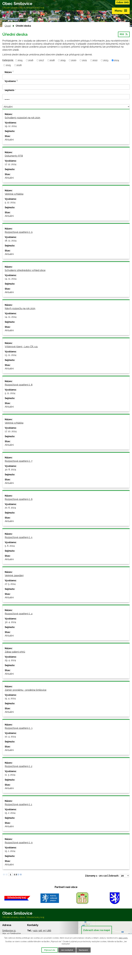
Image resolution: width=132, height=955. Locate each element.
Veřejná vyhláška (14, 194)
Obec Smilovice (23, 5)
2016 (30, 60)
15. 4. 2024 (10, 699)
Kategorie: (8, 60)
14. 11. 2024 (10, 279)
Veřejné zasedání (14, 576)
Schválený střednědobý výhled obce (25, 270)
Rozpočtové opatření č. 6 (18, 499)
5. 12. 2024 (10, 203)
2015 (20, 60)
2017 (41, 60)
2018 (52, 60)
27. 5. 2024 (10, 584)
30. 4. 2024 (10, 622)
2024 (116, 60)
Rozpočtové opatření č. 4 (18, 614)
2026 (19, 65)
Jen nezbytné (67, 950)
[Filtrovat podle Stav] (66, 107)
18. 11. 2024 (10, 241)
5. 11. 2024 (10, 393)
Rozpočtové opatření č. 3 (18, 728)
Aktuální (9, 140)
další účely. (123, 938)
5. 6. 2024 (10, 546)
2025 (8, 65)
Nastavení (84, 950)
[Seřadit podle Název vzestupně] (13, 71)
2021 (84, 60)
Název (8, 72)
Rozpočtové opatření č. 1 (18, 805)
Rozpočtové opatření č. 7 (18, 461)
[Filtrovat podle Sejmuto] (66, 97)
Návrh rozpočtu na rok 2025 (20, 309)
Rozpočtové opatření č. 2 (18, 766)
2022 (95, 60)
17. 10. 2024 (11, 431)
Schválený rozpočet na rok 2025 (22, 118)
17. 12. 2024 (10, 164)
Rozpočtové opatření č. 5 (18, 537)
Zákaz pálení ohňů (15, 652)
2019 (62, 60)
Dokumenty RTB (14, 156)
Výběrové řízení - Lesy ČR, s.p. (21, 347)
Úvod (8, 26)
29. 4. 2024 (10, 660)
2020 (73, 60)
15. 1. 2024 (10, 851)
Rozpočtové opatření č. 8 (18, 385)
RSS (124, 35)
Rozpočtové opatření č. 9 (18, 232)
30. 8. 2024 (10, 470)
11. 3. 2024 (10, 775)
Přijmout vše (48, 950)
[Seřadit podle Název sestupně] (13, 72)
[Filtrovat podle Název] (66, 77)
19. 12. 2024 (11, 126)
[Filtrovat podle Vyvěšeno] (66, 87)
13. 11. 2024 (10, 355)
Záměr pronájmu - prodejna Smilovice (25, 690)
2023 (105, 60)
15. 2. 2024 (10, 813)
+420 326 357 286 (42, 931)
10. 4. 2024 (10, 737)
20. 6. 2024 (10, 508)
